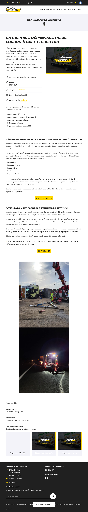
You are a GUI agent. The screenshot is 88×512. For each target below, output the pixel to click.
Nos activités (50, 9)
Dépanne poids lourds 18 (14, 48)
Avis (65, 9)
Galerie (59, 9)
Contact (79, 9)
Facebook (23, 100)
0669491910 (21, 90)
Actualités (71, 9)
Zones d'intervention (74, 504)
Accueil (42, 9)
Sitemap (65, 504)
